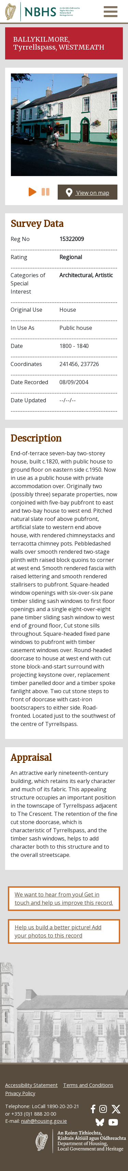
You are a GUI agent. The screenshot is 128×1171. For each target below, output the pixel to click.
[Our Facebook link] (93, 1109)
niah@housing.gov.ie (44, 1121)
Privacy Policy (20, 1093)
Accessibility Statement (31, 1085)
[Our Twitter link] (116, 1109)
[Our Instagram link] (103, 1109)
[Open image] (64, 124)
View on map (87, 192)
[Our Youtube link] (113, 1122)
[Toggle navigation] (110, 12)
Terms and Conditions (88, 1085)
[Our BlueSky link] (100, 1122)
